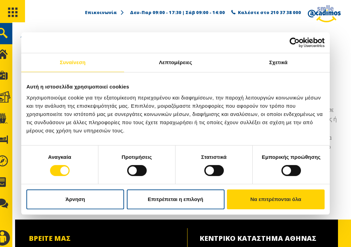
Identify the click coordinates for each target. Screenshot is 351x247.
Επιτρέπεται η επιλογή (175, 199)
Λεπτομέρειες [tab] (175, 62)
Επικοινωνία (105, 12)
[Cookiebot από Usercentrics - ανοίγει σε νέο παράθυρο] (295, 42)
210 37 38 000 (285, 12)
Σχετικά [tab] (278, 62)
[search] (13, 37)
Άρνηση (75, 199)
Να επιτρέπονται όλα (275, 199)
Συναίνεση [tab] (72, 62)
